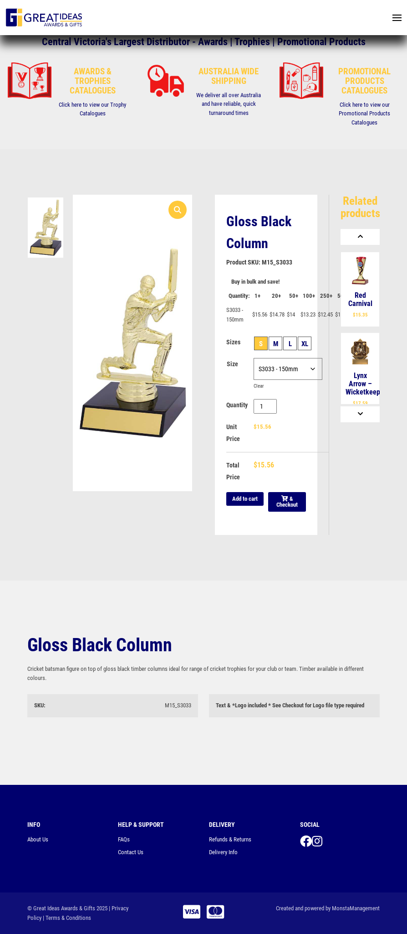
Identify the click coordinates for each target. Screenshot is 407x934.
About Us (37, 839)
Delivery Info (223, 852)
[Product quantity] (265, 406)
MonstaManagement (356, 908)
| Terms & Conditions (67, 917)
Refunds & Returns (230, 839)
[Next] (360, 414)
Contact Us (130, 852)
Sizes (233, 342)
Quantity (237, 405)
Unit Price (233, 432)
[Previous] (360, 237)
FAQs (124, 839)
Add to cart (245, 498)
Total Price (233, 471)
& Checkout (287, 501)
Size (232, 364)
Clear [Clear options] (259, 386)
